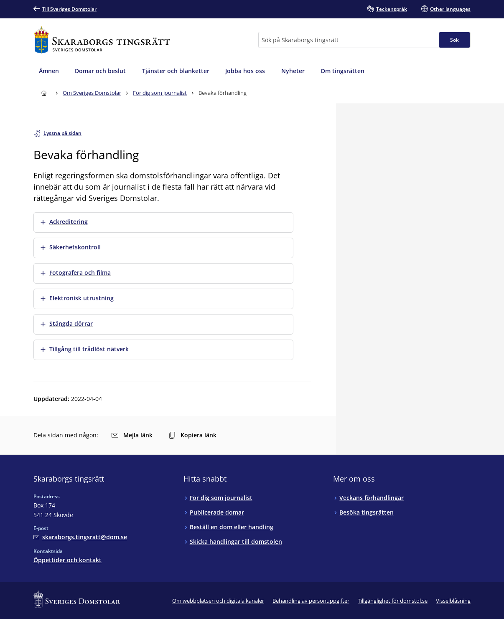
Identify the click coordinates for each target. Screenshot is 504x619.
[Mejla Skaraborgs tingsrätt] (80, 537)
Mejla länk (132, 435)
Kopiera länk (192, 435)
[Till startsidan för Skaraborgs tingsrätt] (102, 39)
